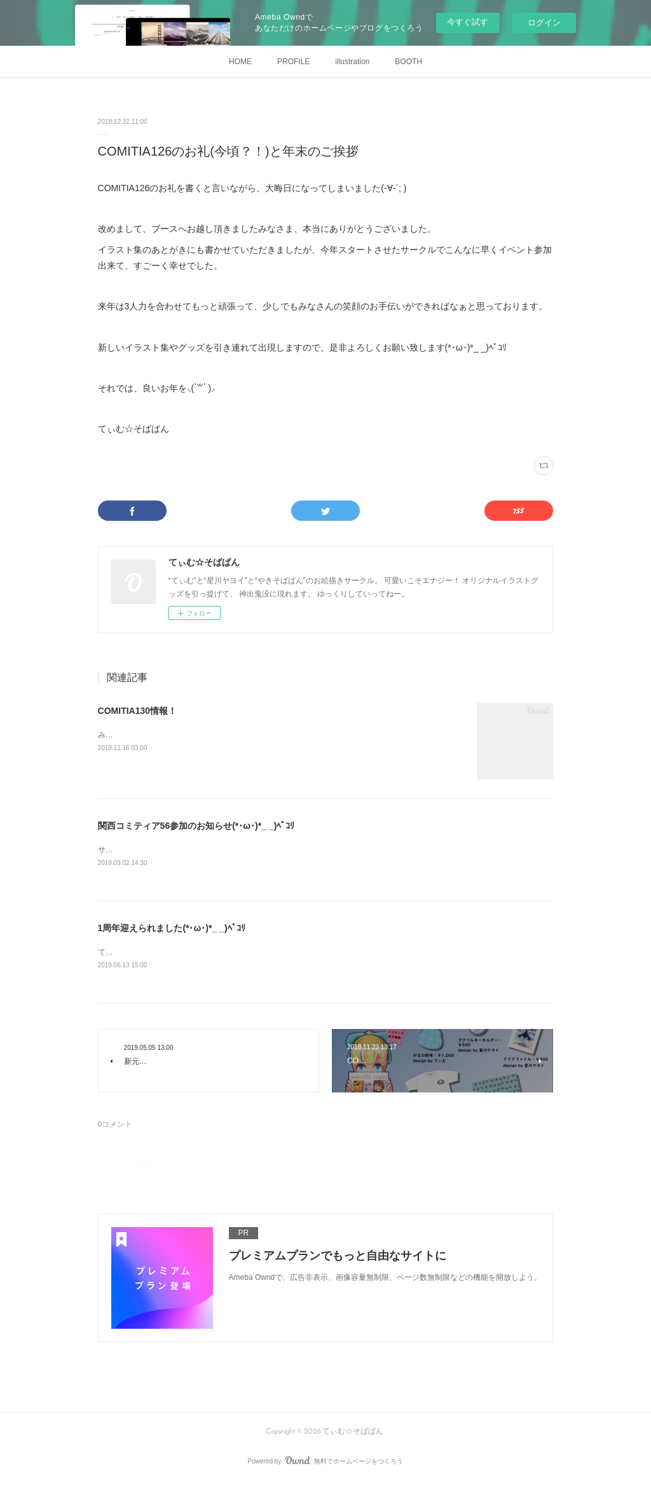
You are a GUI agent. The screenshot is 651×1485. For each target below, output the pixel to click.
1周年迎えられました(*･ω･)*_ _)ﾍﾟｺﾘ (171, 929)
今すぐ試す (467, 22)
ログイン (544, 22)
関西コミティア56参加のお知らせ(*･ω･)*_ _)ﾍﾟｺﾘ (196, 826)
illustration (352, 61)
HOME (240, 61)
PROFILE (293, 61)
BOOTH (408, 61)
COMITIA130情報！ (137, 711)
